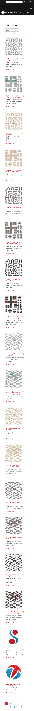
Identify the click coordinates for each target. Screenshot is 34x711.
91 (22, 707)
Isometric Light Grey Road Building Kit (12, 354)
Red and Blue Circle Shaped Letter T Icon (13, 684)
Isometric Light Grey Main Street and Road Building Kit (13, 391)
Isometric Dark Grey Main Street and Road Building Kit (13, 612)
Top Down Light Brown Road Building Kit (13, 133)
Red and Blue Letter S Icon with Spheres (14, 649)
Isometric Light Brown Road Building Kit (13, 428)
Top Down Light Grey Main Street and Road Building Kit (13, 96)
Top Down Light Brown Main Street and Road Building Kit (13, 170)
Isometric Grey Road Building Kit (13, 503)
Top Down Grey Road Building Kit (13, 208)
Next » (16, 707)
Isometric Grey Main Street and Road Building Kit (14, 538)
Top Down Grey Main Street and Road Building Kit (13, 243)
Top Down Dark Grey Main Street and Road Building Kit (13, 317)
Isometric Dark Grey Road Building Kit (12, 575)
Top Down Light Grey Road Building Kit (13, 59)
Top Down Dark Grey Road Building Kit (13, 280)
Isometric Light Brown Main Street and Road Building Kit (13, 466)
